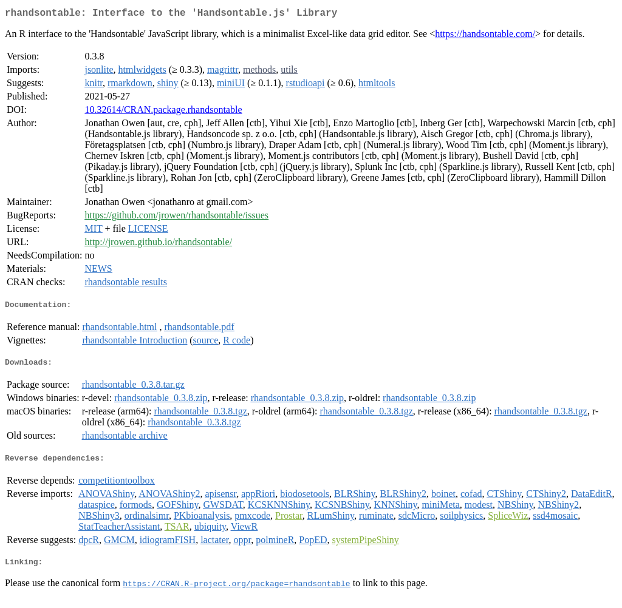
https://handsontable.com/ (485, 36)
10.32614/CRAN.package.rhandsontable (163, 112)
